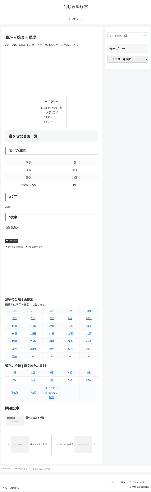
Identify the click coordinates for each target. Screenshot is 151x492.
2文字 (49, 117)
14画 (89, 326)
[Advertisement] (51, 71)
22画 (51, 326)
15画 (33, 334)
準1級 (14, 393)
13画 (33, 326)
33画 (14, 356)
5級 (89, 373)
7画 (33, 319)
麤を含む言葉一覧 (52, 108)
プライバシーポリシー (138, 483)
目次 (47, 101)
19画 (14, 341)
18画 (70, 334)
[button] (144, 35)
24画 (70, 341)
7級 (33, 380)
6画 (15, 319)
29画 (51, 349)
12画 (70, 326)
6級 (15, 380)
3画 (52, 311)
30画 (89, 349)
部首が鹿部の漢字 (34, 247)
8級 (52, 380)
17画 (51, 334)
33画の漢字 (11, 241)
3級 (52, 373)
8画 (52, 319)
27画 (70, 349)
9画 (70, 319)
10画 (89, 319)
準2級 (33, 393)
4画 (70, 311)
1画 (15, 311)
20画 (33, 341)
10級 (89, 380)
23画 (51, 341)
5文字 (49, 122)
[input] (127, 35)
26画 (33, 349)
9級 (70, 380)
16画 (14, 334)
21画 (89, 334)
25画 (89, 341)
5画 (89, 311)
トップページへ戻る (115, 483)
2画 (33, 311)
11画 (14, 326)
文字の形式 (52, 112)
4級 (70, 373)
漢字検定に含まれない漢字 (51, 393)
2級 (33, 373)
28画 (14, 349)
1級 (15, 373)
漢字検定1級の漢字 (14, 247)
